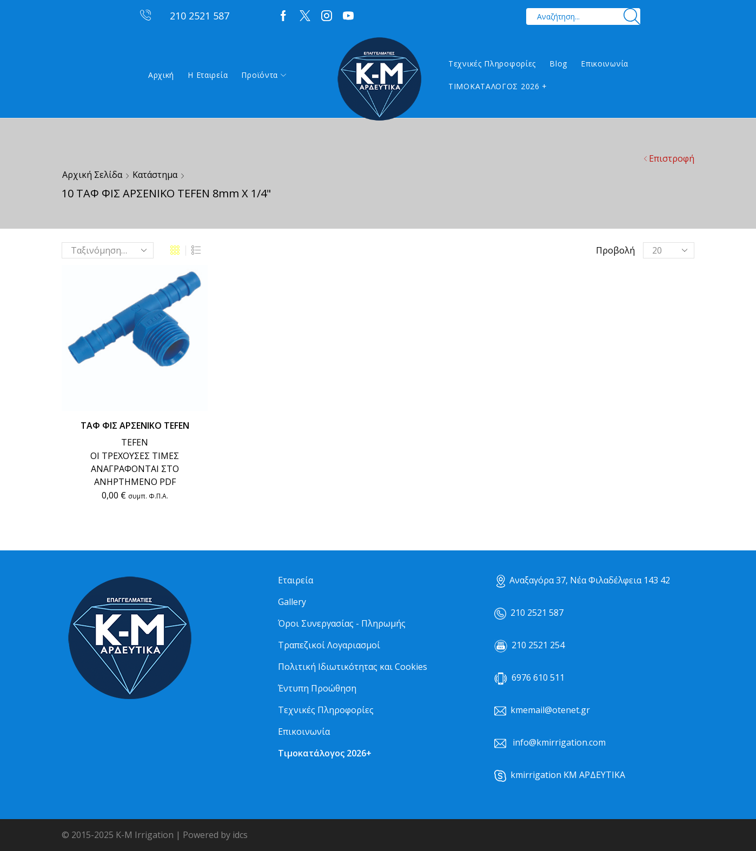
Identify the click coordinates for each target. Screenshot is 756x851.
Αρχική (161, 75)
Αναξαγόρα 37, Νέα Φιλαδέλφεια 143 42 (583, 580)
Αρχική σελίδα (92, 175)
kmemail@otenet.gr (550, 710)
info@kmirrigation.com (559, 742)
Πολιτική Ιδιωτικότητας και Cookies (352, 667)
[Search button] (632, 16)
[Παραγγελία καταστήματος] (108, 250)
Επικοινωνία (604, 63)
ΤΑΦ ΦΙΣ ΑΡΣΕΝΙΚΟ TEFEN (135, 425)
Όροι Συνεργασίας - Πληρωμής (342, 623)
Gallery (292, 602)
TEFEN (134, 442)
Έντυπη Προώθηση (317, 688)
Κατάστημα (154, 175)
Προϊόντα (263, 75)
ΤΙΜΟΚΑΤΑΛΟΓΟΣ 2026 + (497, 86)
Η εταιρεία (208, 75)
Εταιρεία (295, 580)
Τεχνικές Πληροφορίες (492, 63)
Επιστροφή (671, 158)
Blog (558, 63)
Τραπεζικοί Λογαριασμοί (329, 645)
